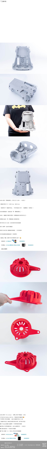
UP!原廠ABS (12, 241)
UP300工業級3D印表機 (14, 438)
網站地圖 (44, 446)
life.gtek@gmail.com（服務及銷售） (34, 445)
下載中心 (44, 445)
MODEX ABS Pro (13, 434)
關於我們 (44, 443)
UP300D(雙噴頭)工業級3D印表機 (16, 245)
